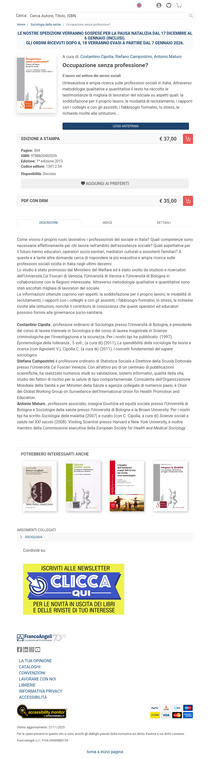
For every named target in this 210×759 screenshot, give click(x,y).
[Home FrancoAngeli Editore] (34, 6)
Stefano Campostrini (133, 56)
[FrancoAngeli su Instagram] (31, 650)
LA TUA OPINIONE (35, 660)
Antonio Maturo (168, 56)
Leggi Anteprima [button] (126, 126)
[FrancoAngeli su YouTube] (37, 650)
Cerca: (21, 15)
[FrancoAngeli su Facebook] (19, 650)
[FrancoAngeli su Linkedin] (25, 650)
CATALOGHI (29, 667)
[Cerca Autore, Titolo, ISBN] (107, 15)
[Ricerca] (191, 15)
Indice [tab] (107, 222)
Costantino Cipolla (96, 56)
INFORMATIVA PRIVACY (40, 691)
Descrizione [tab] (48, 222)
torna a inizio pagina (105, 751)
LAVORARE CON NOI (37, 679)
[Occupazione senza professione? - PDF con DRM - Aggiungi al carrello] (188, 201)
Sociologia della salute (45, 24)
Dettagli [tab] (164, 222)
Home (21, 24)
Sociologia (33, 537)
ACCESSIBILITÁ (33, 697)
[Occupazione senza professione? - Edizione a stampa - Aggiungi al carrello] (188, 139)
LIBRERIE (27, 685)
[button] (138, 6)
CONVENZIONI (32, 673)
